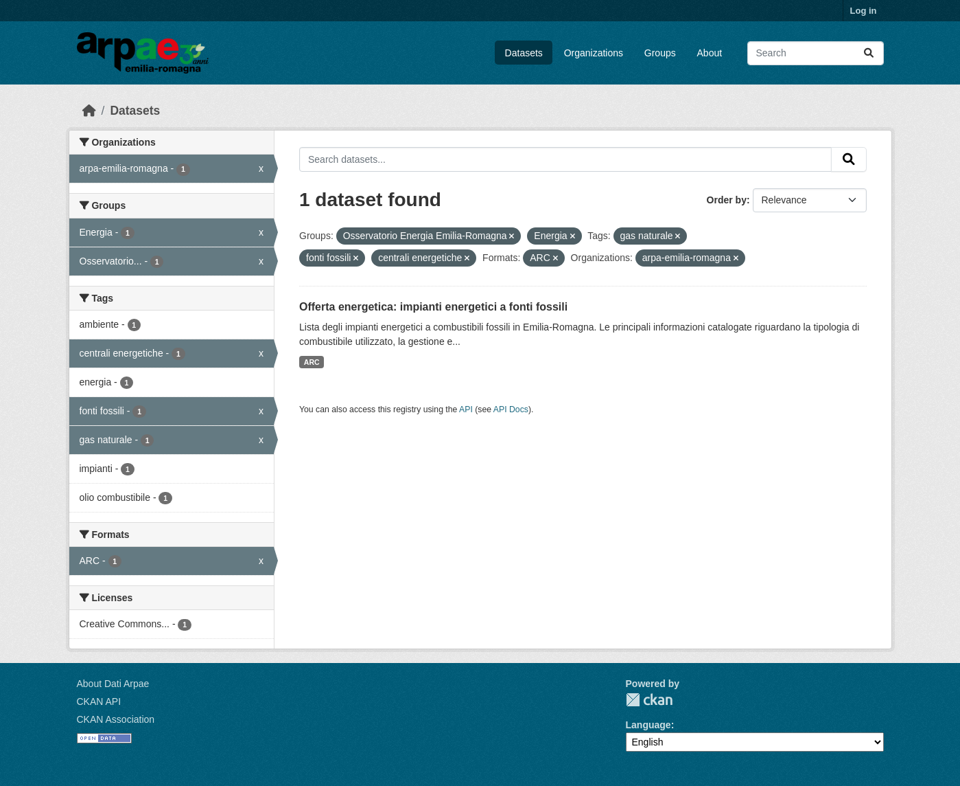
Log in (863, 10)
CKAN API (99, 701)
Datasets (524, 52)
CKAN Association (116, 719)
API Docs (510, 409)
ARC (312, 362)
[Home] (89, 110)
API (466, 409)
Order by (727, 199)
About (710, 52)
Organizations (593, 52)
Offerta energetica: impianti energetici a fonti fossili (433, 307)
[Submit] (868, 53)
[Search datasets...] (815, 53)
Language (648, 724)
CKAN (649, 700)
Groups (660, 52)
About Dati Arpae (113, 683)
